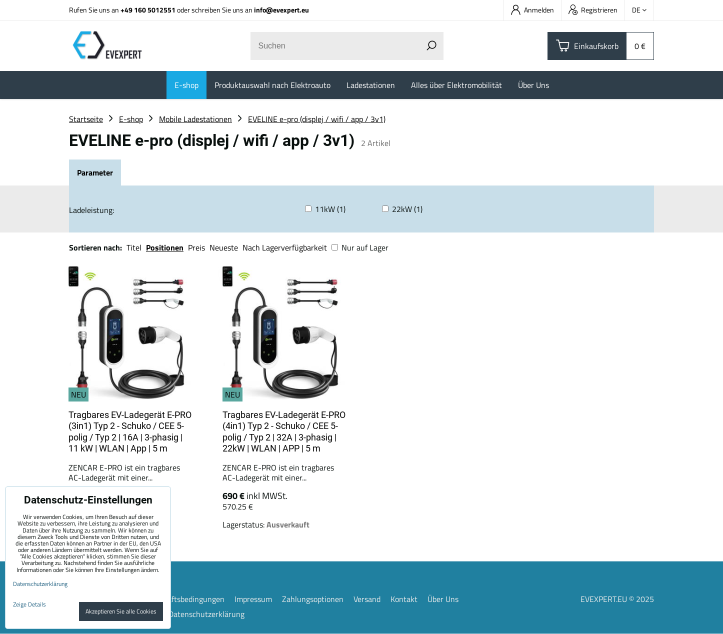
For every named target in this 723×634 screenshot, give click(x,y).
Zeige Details (29, 604)
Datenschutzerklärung (206, 614)
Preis (196, 248)
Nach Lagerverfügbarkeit (284, 248)
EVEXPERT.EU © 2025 (617, 599)
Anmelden (532, 9)
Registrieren (593, 9)
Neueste (224, 248)
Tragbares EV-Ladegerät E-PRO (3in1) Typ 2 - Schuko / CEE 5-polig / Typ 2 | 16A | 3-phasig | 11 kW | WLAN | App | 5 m (130, 432)
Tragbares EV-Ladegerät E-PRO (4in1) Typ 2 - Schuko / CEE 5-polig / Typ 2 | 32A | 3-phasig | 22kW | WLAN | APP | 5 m (284, 432)
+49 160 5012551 (148, 9)
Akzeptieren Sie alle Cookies (121, 611)
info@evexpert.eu (281, 9)
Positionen (165, 248)
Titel (134, 248)
